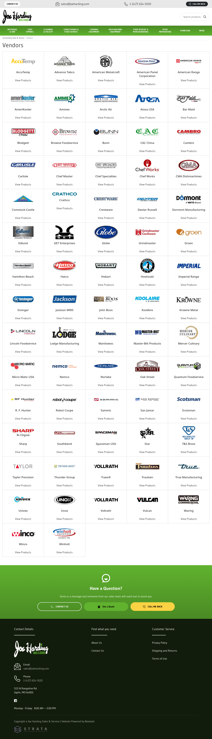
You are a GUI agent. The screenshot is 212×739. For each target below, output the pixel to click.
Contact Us (12, 4)
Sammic (106, 410)
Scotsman (188, 410)
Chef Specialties (106, 176)
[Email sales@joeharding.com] (72, 4)
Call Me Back (197, 4)
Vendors (29, 38)
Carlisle (23, 176)
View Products (23, 80)
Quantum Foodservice (189, 377)
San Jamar (147, 410)
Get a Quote (106, 606)
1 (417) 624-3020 (33, 680)
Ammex (64, 109)
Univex (23, 511)
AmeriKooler (23, 109)
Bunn (105, 143)
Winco (23, 544)
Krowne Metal (188, 310)
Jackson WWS (65, 310)
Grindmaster (147, 243)
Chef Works (147, 176)
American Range (189, 72)
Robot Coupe (64, 410)
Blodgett (23, 143)
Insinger (23, 310)
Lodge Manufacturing (64, 343)
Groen (189, 243)
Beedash (90, 721)
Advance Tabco (64, 72)
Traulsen (147, 477)
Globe (106, 243)
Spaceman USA (106, 444)
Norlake (106, 377)
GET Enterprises (64, 243)
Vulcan (147, 511)
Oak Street (147, 377)
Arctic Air (106, 109)
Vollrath (106, 511)
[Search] (195, 17)
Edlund (23, 243)
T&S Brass (188, 444)
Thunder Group (64, 477)
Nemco (64, 377)
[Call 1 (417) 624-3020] (137, 4)
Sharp (23, 444)
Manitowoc (106, 343)
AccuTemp (23, 72)
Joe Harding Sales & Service (13, 38)
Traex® (106, 477)
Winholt (64, 544)
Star (147, 444)
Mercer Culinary (188, 343)
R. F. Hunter (23, 410)
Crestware (106, 210)
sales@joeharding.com (36, 668)
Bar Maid (189, 109)
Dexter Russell (147, 210)
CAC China (147, 143)
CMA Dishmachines (189, 176)
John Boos (106, 310)
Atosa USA (147, 109)
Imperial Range (188, 276)
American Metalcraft (106, 72)
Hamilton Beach (23, 276)
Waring (188, 511)
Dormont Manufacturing (188, 210)
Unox (64, 511)
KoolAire (147, 310)
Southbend (64, 444)
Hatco (65, 276)
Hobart (106, 276)
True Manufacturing (188, 477)
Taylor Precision (23, 477)
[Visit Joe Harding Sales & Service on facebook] (15, 700)
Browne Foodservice (64, 143)
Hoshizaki (147, 276)
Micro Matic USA (23, 377)
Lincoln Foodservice (23, 343)
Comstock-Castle (23, 210)
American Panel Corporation (147, 74)
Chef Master (64, 176)
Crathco (64, 200)
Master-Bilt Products (147, 343)
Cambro (188, 143)
